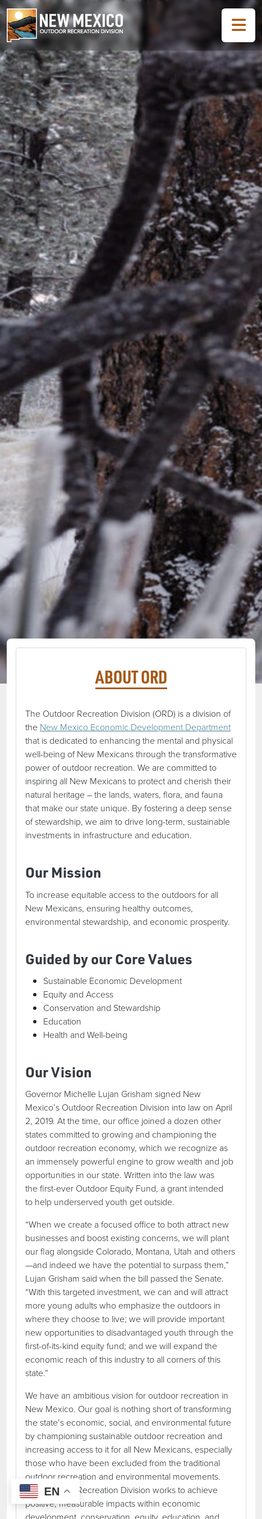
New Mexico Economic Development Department (135, 727)
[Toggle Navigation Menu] (238, 25)
